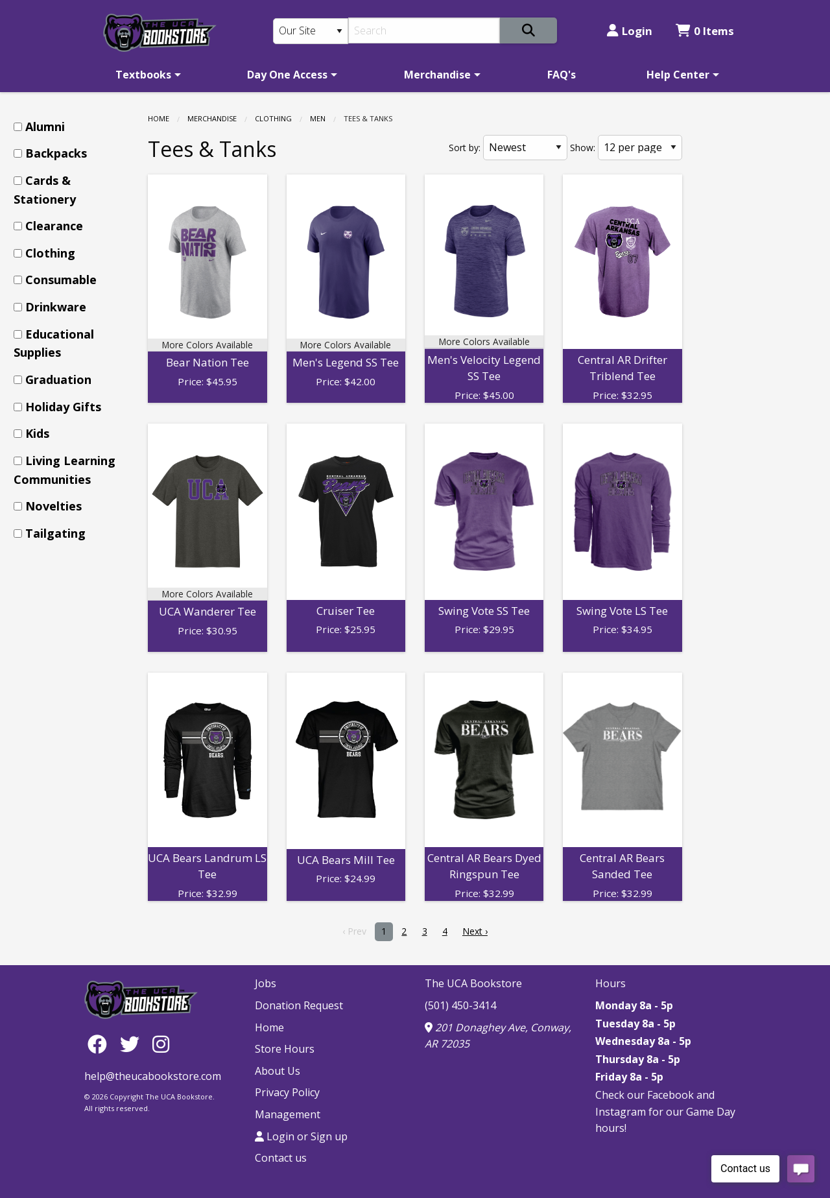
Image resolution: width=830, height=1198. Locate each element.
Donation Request (299, 1005)
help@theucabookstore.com (152, 1076)
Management (287, 1114)
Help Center (677, 74)
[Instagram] (160, 1043)
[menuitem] (146, 74)
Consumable (61, 279)
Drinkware (55, 307)
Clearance (54, 226)
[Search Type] (310, 31)
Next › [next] (475, 931)
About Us (277, 1071)
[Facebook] (100, 1043)
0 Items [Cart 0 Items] (705, 30)
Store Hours (284, 1049)
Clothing (273, 118)
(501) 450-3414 (460, 1005)
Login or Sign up (301, 1136)
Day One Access (287, 74)
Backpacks (56, 153)
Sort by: (464, 147)
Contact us (281, 1158)
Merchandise (437, 74)
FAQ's (561, 74)
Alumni (45, 126)
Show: (582, 147)
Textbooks (143, 74)
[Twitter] (133, 1043)
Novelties (53, 506)
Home (158, 118)
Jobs (265, 983)
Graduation (58, 379)
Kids (37, 433)
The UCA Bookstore (473, 983)
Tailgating (55, 533)
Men (318, 118)
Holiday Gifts (63, 406)
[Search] (424, 30)
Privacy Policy (287, 1092)
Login (629, 30)
